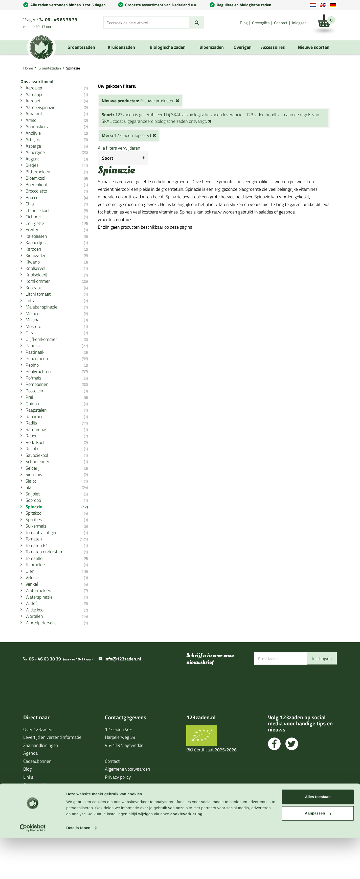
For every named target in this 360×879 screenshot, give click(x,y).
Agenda (30, 794)
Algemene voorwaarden (127, 810)
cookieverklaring (186, 855)
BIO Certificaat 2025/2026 (211, 791)
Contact (280, 23)
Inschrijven (321, 700)
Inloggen (299, 23)
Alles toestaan (318, 838)
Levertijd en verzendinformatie (52, 778)
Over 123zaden (37, 770)
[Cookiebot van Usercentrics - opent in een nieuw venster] (33, 869)
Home (28, 68)
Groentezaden (49, 68)
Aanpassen (318, 854)
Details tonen (78, 869)
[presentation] (292, 722)
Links (28, 818)
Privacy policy (118, 818)
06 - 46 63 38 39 (61, 19)
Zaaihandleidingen (40, 786)
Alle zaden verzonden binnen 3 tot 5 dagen (68, 5)
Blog (244, 23)
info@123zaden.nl (122, 700)
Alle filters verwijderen (126, 148)
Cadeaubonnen (37, 802)
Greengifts (260, 23)
